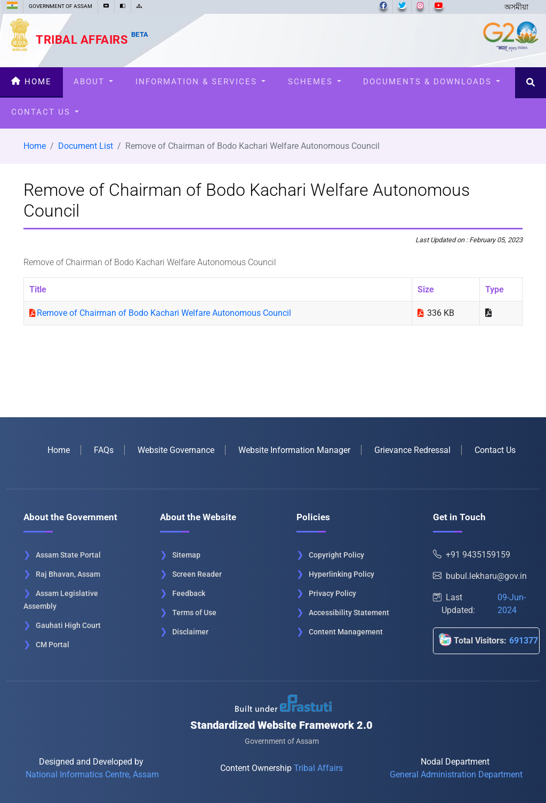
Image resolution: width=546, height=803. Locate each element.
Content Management (346, 631)
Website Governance (176, 450)
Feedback (188, 593)
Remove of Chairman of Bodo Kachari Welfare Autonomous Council (164, 313)
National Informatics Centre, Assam (92, 774)
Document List (85, 146)
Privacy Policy (332, 593)
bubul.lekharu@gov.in (480, 576)
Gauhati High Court (68, 625)
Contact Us (45, 112)
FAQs (104, 450)
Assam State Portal (68, 555)
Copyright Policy (336, 555)
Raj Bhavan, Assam (68, 574)
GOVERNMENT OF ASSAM (60, 6)
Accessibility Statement (349, 612)
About (93, 81)
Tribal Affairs (92, 39)
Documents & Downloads (431, 81)
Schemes (314, 81)
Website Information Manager (294, 450)
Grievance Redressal (412, 450)
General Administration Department (456, 774)
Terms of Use (194, 612)
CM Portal (52, 644)
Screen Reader (197, 574)
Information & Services (200, 81)
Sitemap (186, 555)
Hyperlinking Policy (341, 574)
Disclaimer (190, 631)
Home (31, 81)
